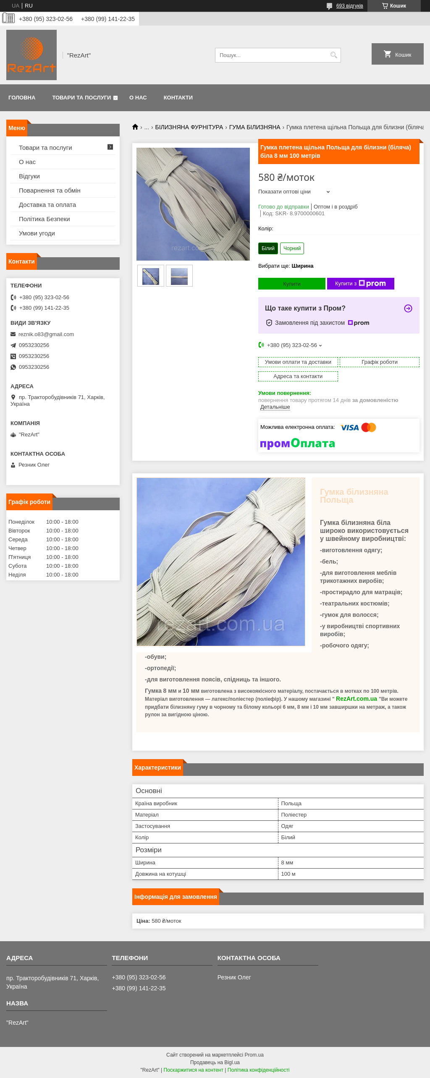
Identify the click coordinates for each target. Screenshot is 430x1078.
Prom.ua (254, 1055)
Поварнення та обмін (50, 190)
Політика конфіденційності (259, 1070)
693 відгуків (349, 6)
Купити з (360, 283)
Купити (292, 284)
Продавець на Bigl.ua (215, 1062)
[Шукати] (333, 55)
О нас (138, 97)
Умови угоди (37, 233)
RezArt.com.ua (356, 698)
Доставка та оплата (47, 204)
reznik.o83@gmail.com (46, 334)
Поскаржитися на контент (193, 1070)
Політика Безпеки (44, 218)
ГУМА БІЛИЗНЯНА (255, 127)
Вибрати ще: (285, 266)
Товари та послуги (81, 97)
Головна (21, 97)
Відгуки (29, 176)
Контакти (178, 97)
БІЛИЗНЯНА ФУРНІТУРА (189, 127)
